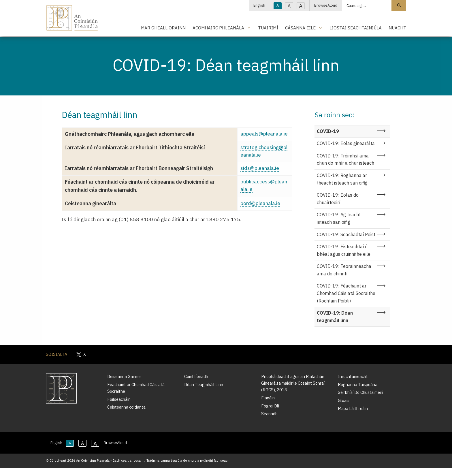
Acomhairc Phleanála (218, 28)
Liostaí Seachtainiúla (355, 28)
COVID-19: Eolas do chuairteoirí (338, 198)
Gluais (343, 400)
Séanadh (269, 413)
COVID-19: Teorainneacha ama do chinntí (344, 270)
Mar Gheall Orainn (163, 28)
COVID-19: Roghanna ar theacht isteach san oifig (342, 179)
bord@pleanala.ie (260, 203)
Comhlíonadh (196, 376)
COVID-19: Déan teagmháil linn (335, 316)
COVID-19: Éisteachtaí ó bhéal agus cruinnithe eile (343, 250)
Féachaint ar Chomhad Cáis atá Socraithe (136, 388)
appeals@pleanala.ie (264, 133)
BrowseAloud (325, 5)
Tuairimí (268, 28)
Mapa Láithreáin (353, 408)
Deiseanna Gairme (124, 376)
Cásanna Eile (300, 28)
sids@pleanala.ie (259, 168)
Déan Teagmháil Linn (203, 384)
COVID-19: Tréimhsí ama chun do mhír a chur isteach (345, 159)
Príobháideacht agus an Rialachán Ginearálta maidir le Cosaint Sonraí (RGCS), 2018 (293, 383)
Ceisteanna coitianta (126, 407)
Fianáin (268, 398)
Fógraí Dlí (270, 406)
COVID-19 (328, 131)
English (259, 5)
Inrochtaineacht (353, 376)
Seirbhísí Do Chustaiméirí (360, 392)
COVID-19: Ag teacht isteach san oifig (339, 218)
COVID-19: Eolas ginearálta (346, 143)
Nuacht (397, 28)
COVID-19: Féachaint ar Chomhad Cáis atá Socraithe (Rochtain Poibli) (346, 293)
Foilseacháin (119, 399)
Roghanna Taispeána (357, 384)
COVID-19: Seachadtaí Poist (346, 234)
